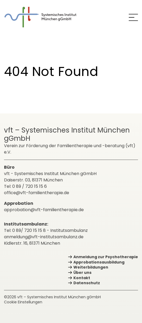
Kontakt (81, 277)
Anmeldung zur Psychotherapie (105, 257)
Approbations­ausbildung (98, 262)
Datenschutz (86, 283)
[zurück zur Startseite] (44, 17)
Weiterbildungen (90, 267)
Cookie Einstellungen (23, 302)
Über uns (82, 272)
